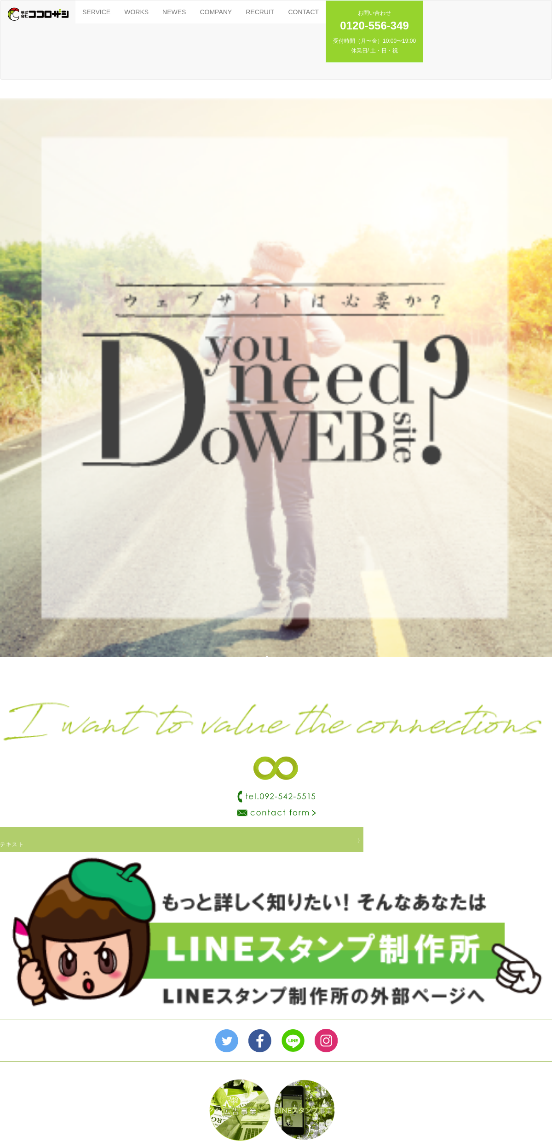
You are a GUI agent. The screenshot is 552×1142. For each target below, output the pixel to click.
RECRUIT (260, 12)
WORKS (136, 12)
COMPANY (216, 12)
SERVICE (96, 12)
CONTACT (303, 12)
